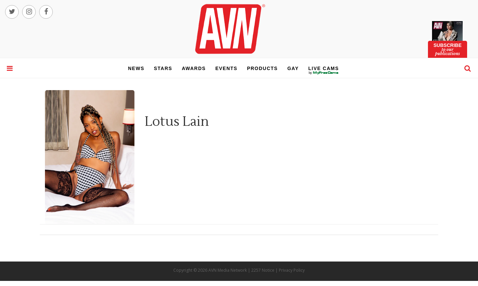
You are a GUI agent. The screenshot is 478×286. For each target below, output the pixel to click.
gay (293, 68)
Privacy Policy (292, 270)
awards (194, 68)
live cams (323, 73)
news (136, 68)
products (262, 68)
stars (163, 68)
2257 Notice (262, 270)
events (226, 68)
